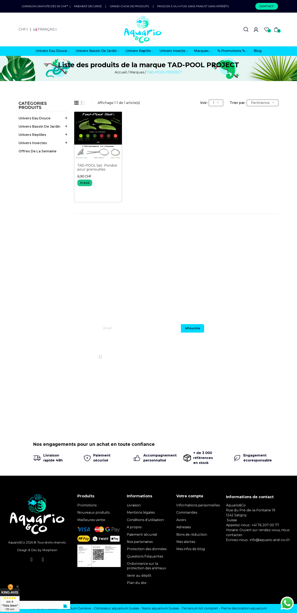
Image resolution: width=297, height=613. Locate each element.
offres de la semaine (38, 151)
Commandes (186, 512)
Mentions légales (141, 512)
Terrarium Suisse (44, 608)
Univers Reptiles (32, 135)
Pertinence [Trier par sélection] (262, 103)
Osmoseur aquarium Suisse (116, 608)
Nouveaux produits (93, 512)
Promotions (87, 505)
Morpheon (49, 550)
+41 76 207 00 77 (265, 525)
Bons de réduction (191, 535)
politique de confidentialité (237, 357)
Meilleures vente (91, 520)
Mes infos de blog (190, 549)
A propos (134, 527)
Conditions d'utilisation (145, 520)
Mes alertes (185, 542)
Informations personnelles (198, 505)
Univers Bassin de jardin (39, 126)
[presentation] (226, 345)
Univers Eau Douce (35, 118)
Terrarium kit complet (200, 608)
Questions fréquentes (145, 556)
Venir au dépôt (139, 576)
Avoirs (181, 520)
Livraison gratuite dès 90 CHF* (46, 6)
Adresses (183, 527)
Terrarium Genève (76, 608)
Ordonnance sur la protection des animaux (146, 566)
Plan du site (136, 583)
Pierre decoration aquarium (244, 608)
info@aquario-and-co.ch (270, 540)
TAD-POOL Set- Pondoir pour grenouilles (97, 167)
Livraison (134, 505)
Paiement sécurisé (88, 6)
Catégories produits (33, 105)
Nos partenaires (140, 542)
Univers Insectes (33, 143)
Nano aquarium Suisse (160, 608)
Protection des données (146, 549)
